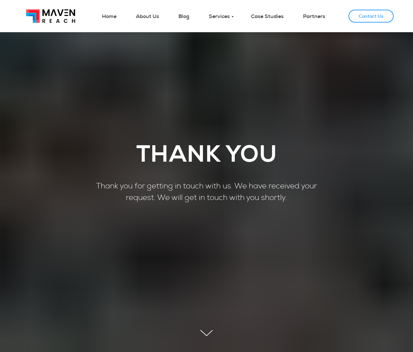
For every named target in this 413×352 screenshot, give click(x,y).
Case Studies (267, 16)
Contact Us (371, 16)
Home (109, 16)
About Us (147, 16)
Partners (314, 16)
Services (219, 16)
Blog (183, 16)
